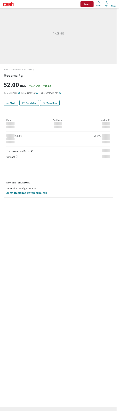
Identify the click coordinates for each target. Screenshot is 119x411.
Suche (98, 4)
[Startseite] (8, 4)
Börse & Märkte (16, 70)
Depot (87, 4)
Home (6, 70)
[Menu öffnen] (113, 4)
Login (106, 4)
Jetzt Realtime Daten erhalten (26, 193)
